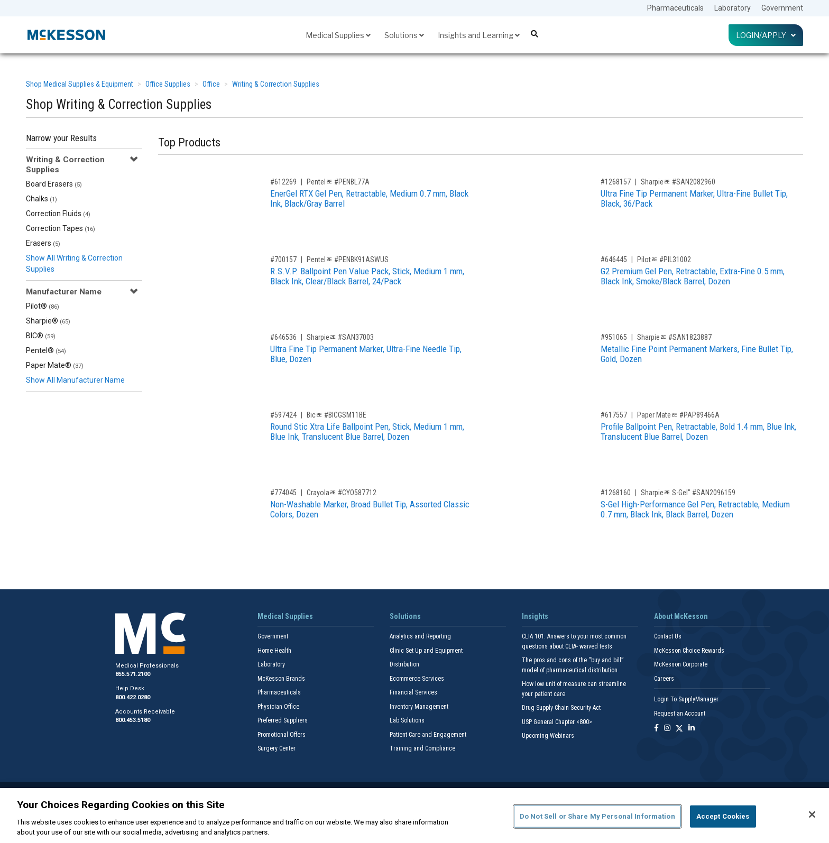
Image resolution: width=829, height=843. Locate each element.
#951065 (614, 337)
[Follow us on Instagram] (667, 729)
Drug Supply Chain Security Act (561, 707)
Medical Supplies (338, 35)
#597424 (283, 415)
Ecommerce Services (417, 678)
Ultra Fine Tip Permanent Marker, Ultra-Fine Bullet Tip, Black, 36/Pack (694, 198)
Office (211, 84)
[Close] (812, 814)
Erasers (43, 243)
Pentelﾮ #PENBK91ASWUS (348, 259)
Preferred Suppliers (282, 720)
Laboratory (732, 8)
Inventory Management (419, 706)
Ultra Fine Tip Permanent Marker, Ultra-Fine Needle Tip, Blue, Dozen (366, 354)
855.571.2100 (132, 674)
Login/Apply (766, 35)
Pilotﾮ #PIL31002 (664, 259)
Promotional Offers (281, 734)
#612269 (283, 182)
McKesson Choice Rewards (689, 650)
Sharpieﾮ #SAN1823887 (674, 337)
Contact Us (667, 636)
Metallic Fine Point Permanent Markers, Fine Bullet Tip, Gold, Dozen (697, 354)
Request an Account (679, 713)
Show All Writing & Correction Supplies (74, 263)
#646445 (614, 259)
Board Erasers (54, 184)
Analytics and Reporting (420, 636)
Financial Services (413, 692)
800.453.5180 (132, 720)
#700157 (283, 259)
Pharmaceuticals (675, 8)
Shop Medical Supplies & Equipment (79, 84)
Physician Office (278, 706)
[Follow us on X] (679, 729)
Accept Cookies (723, 816)
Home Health (274, 650)
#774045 (283, 492)
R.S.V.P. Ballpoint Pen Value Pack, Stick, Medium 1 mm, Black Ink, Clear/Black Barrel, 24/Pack (367, 276)
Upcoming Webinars (548, 735)
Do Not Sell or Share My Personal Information (597, 816)
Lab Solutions (407, 720)
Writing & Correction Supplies (275, 84)
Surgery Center (276, 748)
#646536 (283, 337)
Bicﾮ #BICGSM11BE (336, 415)
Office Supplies (167, 84)
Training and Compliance (422, 748)
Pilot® (42, 306)
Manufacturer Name (64, 292)
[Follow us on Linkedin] (691, 729)
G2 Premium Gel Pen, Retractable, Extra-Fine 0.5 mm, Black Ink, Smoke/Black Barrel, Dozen (693, 276)
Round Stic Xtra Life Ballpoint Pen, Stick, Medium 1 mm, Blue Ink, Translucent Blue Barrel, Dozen (367, 431)
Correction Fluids (58, 213)
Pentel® (46, 350)
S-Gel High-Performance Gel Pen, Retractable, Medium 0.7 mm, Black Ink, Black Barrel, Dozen (695, 509)
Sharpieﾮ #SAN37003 (340, 337)
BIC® (41, 335)
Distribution (404, 664)
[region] (414, 815)
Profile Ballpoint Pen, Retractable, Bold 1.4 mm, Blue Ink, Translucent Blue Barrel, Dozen (698, 431)
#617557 (614, 415)
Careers (664, 678)
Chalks (41, 198)
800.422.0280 (132, 697)
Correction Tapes (60, 228)
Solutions (404, 35)
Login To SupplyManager (686, 699)
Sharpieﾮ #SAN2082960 (678, 182)
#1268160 (616, 492)
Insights (535, 616)
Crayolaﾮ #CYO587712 (341, 492)
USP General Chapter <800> (557, 722)
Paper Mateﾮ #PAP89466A (678, 415)
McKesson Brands (281, 678)
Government (782, 8)
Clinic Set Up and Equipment (426, 650)
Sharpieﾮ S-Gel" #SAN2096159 (688, 492)
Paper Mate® (55, 365)
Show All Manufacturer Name (75, 380)
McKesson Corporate (680, 664)
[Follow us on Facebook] (656, 729)
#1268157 (616, 182)
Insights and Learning (479, 35)
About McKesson (681, 616)
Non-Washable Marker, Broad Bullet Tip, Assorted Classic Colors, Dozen (369, 509)
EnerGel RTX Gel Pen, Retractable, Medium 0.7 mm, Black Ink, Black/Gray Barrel (369, 198)
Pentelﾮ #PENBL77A (338, 182)
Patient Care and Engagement (428, 734)
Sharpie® (48, 321)
